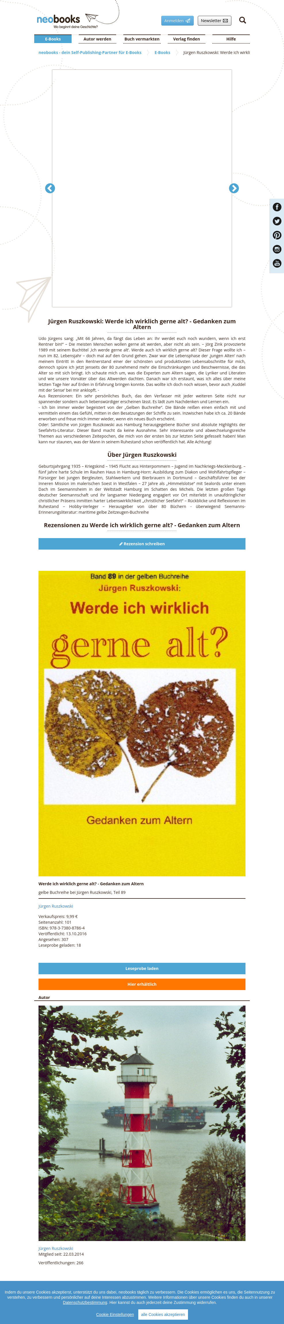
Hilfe (231, 39)
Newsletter (213, 21)
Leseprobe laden (141, 968)
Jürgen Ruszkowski (56, 906)
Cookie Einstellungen (115, 1314)
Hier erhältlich (142, 984)
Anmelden (175, 21)
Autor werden (98, 39)
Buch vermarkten (142, 39)
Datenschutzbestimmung (85, 1302)
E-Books (53, 39)
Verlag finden (186, 39)
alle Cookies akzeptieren (163, 1314)
